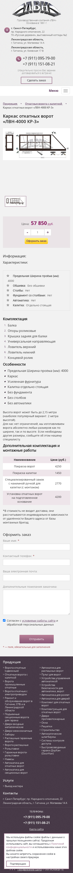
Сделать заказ (36, 80)
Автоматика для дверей (55, 698)
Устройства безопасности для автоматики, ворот (52, 688)
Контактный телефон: (18, 556)
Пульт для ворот (51, 674)
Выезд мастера (14, 786)
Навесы (9, 759)
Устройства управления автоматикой (55, 679)
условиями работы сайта (38, 620)
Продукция (12, 662)
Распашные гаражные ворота (18, 739)
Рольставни (12, 748)
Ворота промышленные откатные (15, 684)
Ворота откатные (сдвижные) (15, 669)
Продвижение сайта (30, 869)
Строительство (50, 730)
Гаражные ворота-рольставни (16, 754)
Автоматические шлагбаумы (51, 735)
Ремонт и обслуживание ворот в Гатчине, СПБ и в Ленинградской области (18, 704)
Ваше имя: (11, 540)
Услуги (8, 780)
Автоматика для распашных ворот (52, 669)
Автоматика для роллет (55, 695)
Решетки (46, 726)
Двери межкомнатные (18, 730)
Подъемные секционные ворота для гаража (17, 717)
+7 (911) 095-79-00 (39, 58)
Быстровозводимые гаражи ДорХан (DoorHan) (53, 750)
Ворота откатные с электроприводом (16, 692)
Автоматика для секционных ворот (16, 771)
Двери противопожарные (53, 717)
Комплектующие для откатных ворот (54, 710)
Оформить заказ (36, 241)
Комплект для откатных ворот (55, 703)
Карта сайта (36, 829)
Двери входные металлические (14, 725)
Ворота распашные (16, 745)
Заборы (9, 734)
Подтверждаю (18, 863)
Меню (53, 90)
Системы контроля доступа (52, 742)
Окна (44, 722)
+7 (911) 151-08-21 (39, 64)
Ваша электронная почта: (20, 571)
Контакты (10, 793)
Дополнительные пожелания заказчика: (30, 586)
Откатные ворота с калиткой (16, 676)
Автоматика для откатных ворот (14, 764)
